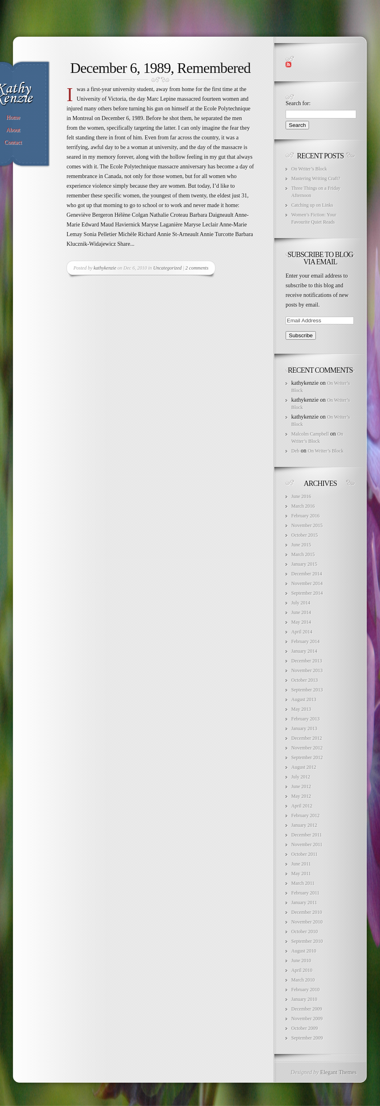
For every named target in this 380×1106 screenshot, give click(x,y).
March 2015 (303, 554)
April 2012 (301, 806)
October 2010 (304, 931)
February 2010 (305, 989)
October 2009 (304, 1028)
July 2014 (300, 603)
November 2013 (307, 670)
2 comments (197, 268)
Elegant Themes (338, 1072)
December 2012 (306, 738)
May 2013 (301, 709)
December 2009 (306, 1009)
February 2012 (305, 815)
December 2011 (306, 835)
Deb (295, 451)
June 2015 (301, 545)
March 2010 (303, 980)
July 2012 (300, 777)
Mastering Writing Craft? (315, 178)
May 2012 (301, 796)
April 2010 (301, 970)
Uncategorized (167, 268)
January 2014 (304, 651)
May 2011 (301, 873)
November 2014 (307, 583)
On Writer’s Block (309, 169)
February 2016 (305, 516)
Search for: (298, 103)
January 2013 (304, 728)
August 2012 (303, 767)
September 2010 (307, 941)
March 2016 (303, 506)
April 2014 (301, 632)
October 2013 (304, 680)
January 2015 (304, 564)
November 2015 (307, 525)
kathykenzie (105, 268)
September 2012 (307, 757)
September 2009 (307, 1038)
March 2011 (303, 883)
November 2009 (307, 1018)
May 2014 (301, 622)
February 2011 (305, 893)
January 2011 (304, 902)
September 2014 (307, 593)
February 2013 (305, 719)
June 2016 (301, 496)
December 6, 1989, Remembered (160, 68)
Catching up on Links (312, 205)
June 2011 (301, 864)
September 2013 (307, 690)
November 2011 (306, 844)
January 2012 (304, 825)
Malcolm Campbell (310, 434)
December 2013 (306, 661)
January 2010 (304, 999)
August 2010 (303, 951)
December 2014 (306, 574)
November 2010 (307, 922)
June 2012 (301, 786)
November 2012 (307, 748)
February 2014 (305, 641)
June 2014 (301, 612)
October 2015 (304, 535)
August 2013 (303, 699)
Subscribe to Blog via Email (320, 258)
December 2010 (306, 912)
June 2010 (301, 960)
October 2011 (304, 854)
